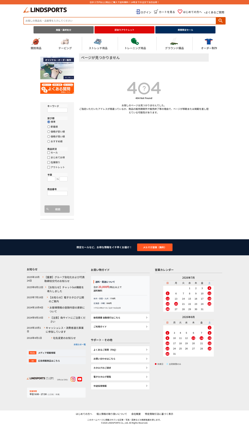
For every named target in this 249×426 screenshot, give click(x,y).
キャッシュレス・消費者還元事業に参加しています (65, 329)
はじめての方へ (192, 12)
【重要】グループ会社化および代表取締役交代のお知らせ (64, 279)
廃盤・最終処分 (63, 29)
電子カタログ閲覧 (102, 376)
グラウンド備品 (174, 43)
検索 (220, 20)
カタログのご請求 (102, 367)
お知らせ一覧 (80, 344)
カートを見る (167, 12)
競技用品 (36, 43)
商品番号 (52, 189)
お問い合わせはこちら (104, 358)
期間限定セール (185, 29)
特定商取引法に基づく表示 (159, 414)
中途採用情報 (100, 385)
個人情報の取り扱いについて (111, 414)
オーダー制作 (209, 43)
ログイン (146, 12)
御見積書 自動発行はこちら (107, 317)
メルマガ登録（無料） (155, 247)
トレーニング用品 (135, 43)
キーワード (53, 106)
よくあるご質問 (214, 12)
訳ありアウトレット (124, 29)
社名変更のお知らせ (64, 338)
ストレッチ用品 (98, 43)
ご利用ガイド (100, 326)
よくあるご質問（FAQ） (105, 349)
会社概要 (136, 414)
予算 (49, 174)
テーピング (65, 43)
